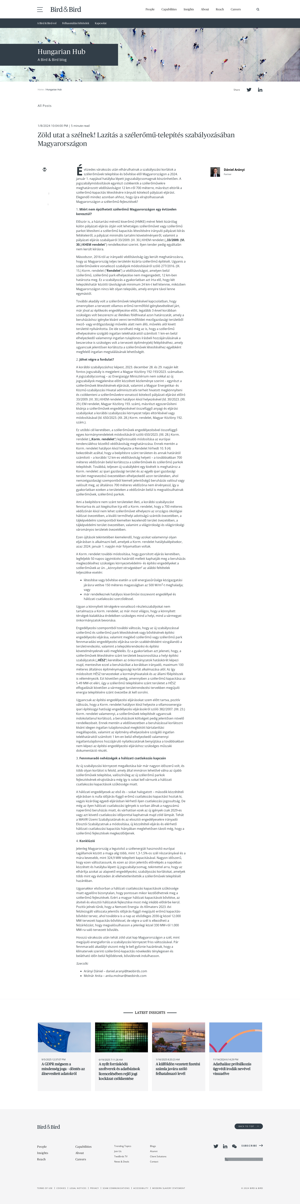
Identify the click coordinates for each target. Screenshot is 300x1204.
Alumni (153, 1151)
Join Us (117, 1151)
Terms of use (45, 1188)
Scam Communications (116, 1188)
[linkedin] (44, 192)
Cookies (61, 1188)
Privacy (94, 1188)
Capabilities (169, 9)
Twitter (249, 90)
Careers (236, 9)
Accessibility (140, 1188)
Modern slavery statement (168, 1188)
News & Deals (121, 1161)
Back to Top (249, 1126)
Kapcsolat (101, 23)
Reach (220, 9)
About (205, 9)
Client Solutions (158, 1156)
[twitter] (44, 181)
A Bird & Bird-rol (46, 23)
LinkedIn (260, 90)
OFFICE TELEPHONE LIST (244, 1159)
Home (41, 89)
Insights (189, 9)
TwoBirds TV (120, 1156)
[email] (44, 170)
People (150, 9)
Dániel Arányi (234, 170)
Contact (154, 1161)
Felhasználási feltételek (75, 23)
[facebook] (44, 203)
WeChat (234, 1146)
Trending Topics (122, 1146)
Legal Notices (78, 1188)
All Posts (45, 106)
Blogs (153, 1146)
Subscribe (249, 1145)
